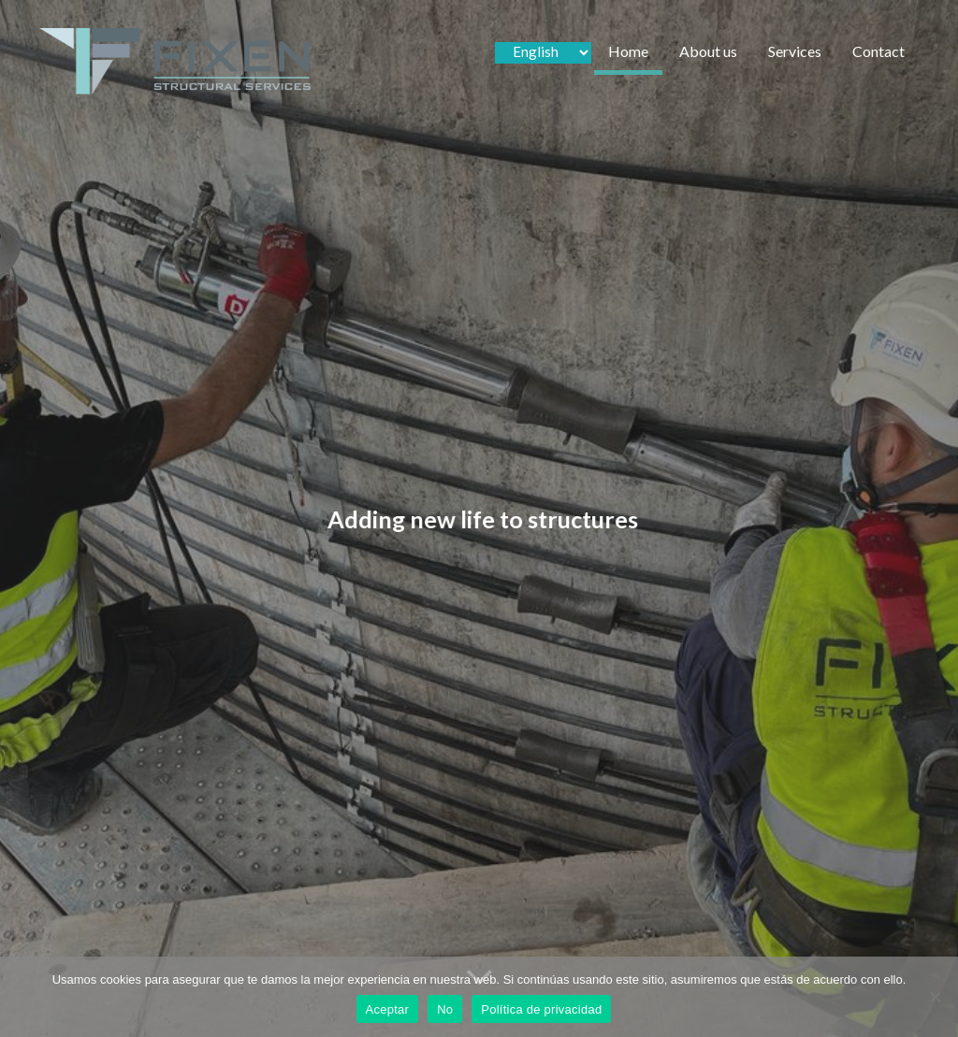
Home (628, 51)
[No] (934, 996)
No (445, 1009)
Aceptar (388, 1009)
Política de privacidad (541, 1009)
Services (794, 51)
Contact (878, 51)
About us (708, 51)
